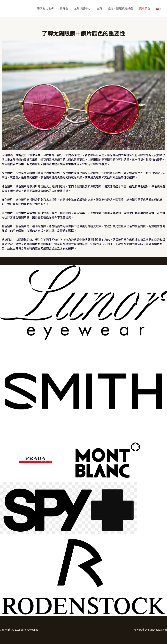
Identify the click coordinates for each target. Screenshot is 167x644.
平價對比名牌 (48, 8)
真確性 (66, 8)
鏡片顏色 (145, 8)
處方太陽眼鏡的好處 (121, 8)
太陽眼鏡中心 (84, 8)
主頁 (100, 8)
